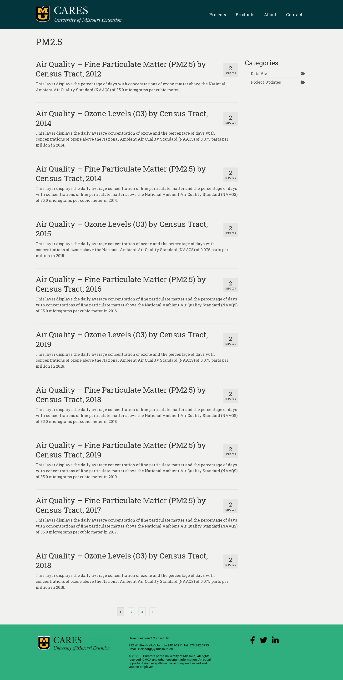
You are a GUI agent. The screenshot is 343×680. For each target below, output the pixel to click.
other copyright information (177, 659)
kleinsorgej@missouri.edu (156, 649)
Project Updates (266, 82)
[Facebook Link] (252, 641)
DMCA (146, 659)
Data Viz (259, 73)
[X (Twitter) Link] (263, 641)
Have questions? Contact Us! (149, 638)
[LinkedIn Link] (275, 641)
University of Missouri (180, 656)
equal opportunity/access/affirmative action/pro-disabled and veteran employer (170, 663)
